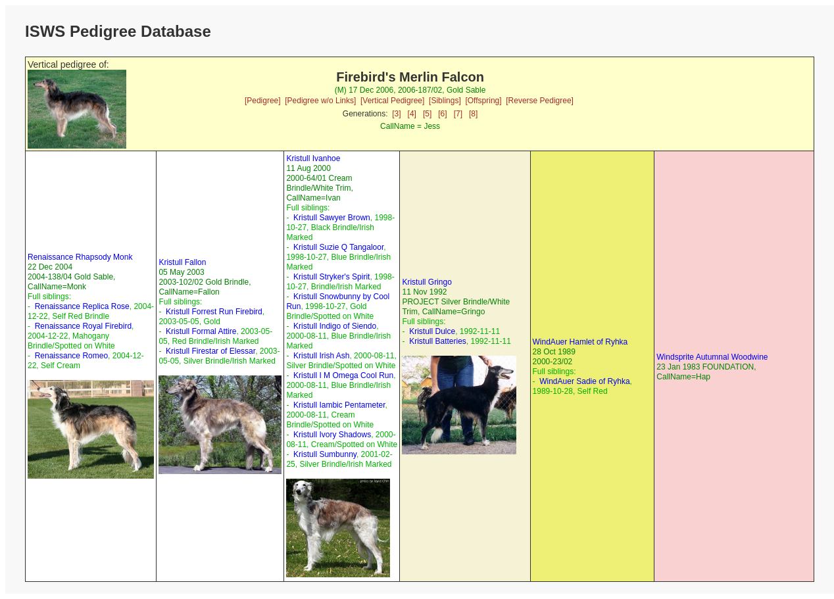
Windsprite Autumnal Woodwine (712, 357)
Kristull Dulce (432, 331)
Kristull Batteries (437, 341)
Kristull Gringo (426, 282)
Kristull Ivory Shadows (332, 434)
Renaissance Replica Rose (82, 306)
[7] (458, 113)
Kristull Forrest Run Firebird (214, 311)
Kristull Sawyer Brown (331, 217)
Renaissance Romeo (71, 355)
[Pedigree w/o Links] (320, 100)
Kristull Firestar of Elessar (210, 351)
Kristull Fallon (182, 262)
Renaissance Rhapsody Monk (80, 257)
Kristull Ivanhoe (313, 158)
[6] (442, 113)
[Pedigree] (263, 100)
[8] (473, 113)
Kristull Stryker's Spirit (331, 276)
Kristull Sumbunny (324, 454)
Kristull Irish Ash (321, 355)
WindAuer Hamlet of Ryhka (580, 342)
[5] (427, 113)
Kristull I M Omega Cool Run (343, 375)
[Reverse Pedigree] (540, 100)
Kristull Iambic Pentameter (339, 405)
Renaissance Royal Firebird (83, 326)
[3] (396, 113)
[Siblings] (445, 100)
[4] (412, 113)
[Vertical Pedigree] (392, 100)
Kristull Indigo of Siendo (334, 326)
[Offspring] (483, 100)
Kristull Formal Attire (201, 331)
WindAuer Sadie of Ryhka (584, 381)
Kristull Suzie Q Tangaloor (338, 247)
